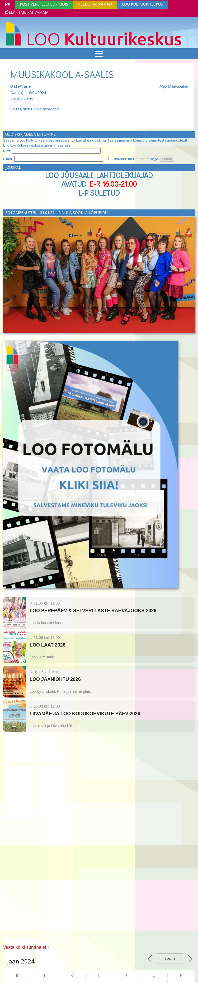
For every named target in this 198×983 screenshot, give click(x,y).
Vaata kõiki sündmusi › (26, 947)
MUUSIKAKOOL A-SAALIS (62, 74)
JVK (7, 4)
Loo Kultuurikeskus (142, 4)
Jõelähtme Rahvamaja (26, 12)
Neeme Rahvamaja (95, 4)
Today (170, 959)
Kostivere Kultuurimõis (44, 4)
